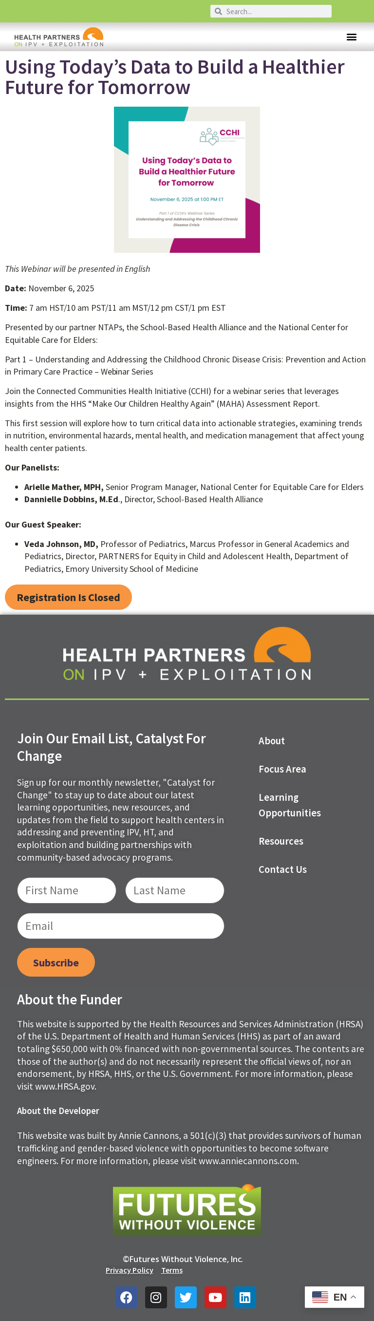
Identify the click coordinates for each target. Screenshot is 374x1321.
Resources (281, 841)
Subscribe (56, 962)
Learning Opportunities (290, 805)
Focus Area (282, 769)
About (272, 741)
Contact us (283, 869)
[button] (351, 37)
